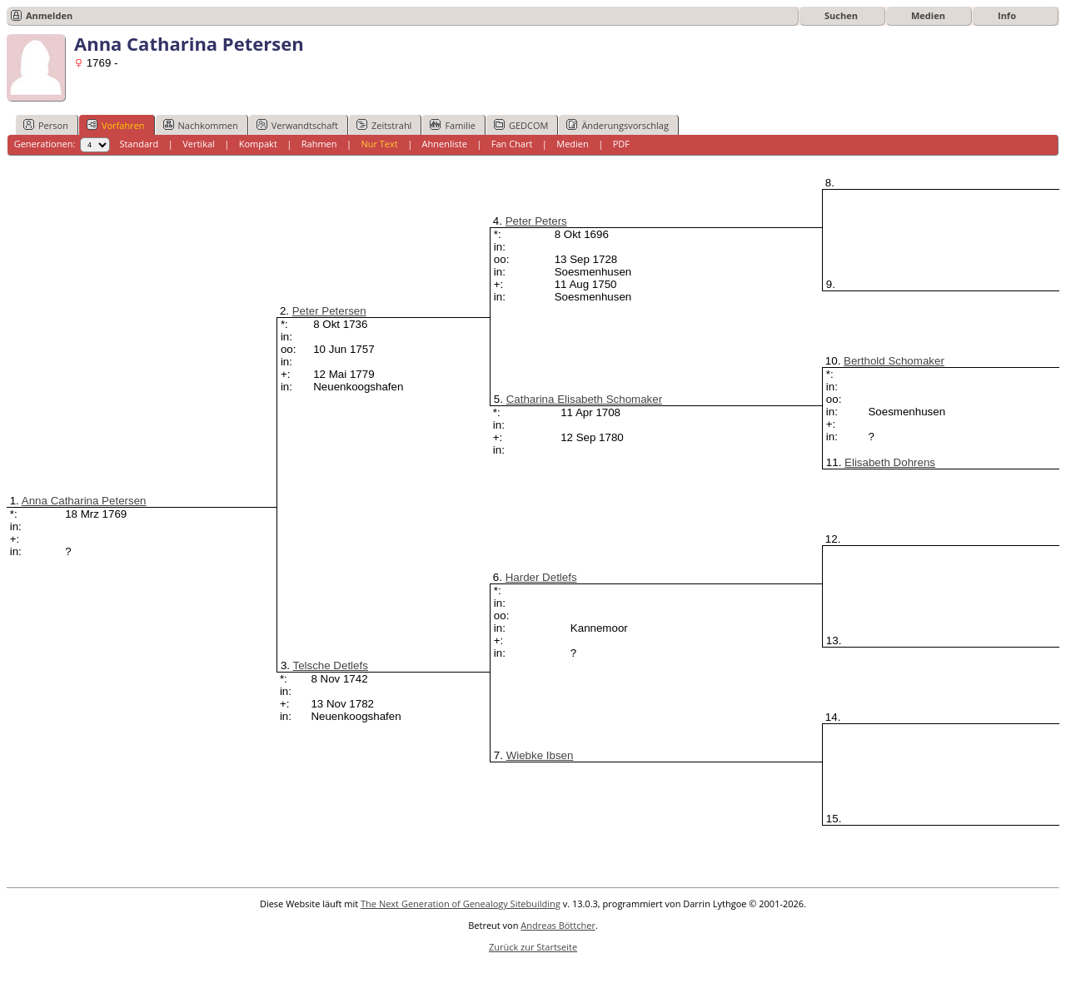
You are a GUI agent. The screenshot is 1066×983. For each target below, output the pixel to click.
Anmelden (49, 15)
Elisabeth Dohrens (889, 462)
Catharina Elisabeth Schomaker (584, 399)
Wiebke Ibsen (540, 755)
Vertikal (198, 143)
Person (45, 125)
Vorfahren (116, 125)
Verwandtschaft (297, 125)
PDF (621, 143)
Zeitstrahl (383, 125)
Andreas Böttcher (558, 925)
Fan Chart (512, 143)
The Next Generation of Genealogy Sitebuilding (460, 903)
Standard (138, 143)
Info (1007, 15)
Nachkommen (200, 125)
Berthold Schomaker (894, 361)
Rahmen (319, 143)
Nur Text (379, 143)
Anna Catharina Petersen (84, 500)
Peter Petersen (329, 311)
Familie (452, 125)
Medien (928, 15)
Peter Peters (536, 221)
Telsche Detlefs (329, 665)
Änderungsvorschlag (617, 125)
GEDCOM (521, 125)
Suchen (841, 15)
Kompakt (258, 143)
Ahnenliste (444, 143)
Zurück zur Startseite (533, 947)
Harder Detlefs (541, 577)
